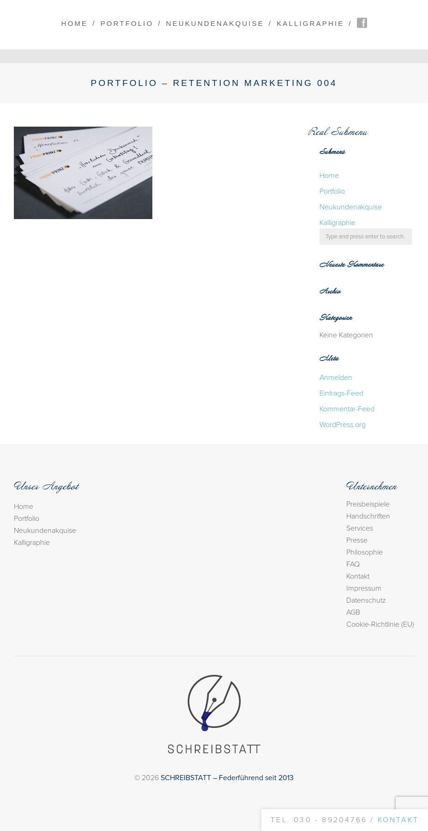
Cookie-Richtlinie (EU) (380, 624)
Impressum (363, 588)
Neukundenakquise (215, 23)
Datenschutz (366, 600)
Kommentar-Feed (346, 409)
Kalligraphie (310, 23)
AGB (353, 612)
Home (74, 23)
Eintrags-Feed (341, 393)
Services (359, 528)
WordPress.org (342, 424)
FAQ (353, 564)
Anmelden (335, 377)
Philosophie (364, 552)
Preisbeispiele (368, 504)
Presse (357, 540)
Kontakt (357, 576)
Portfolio (126, 23)
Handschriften (368, 516)
